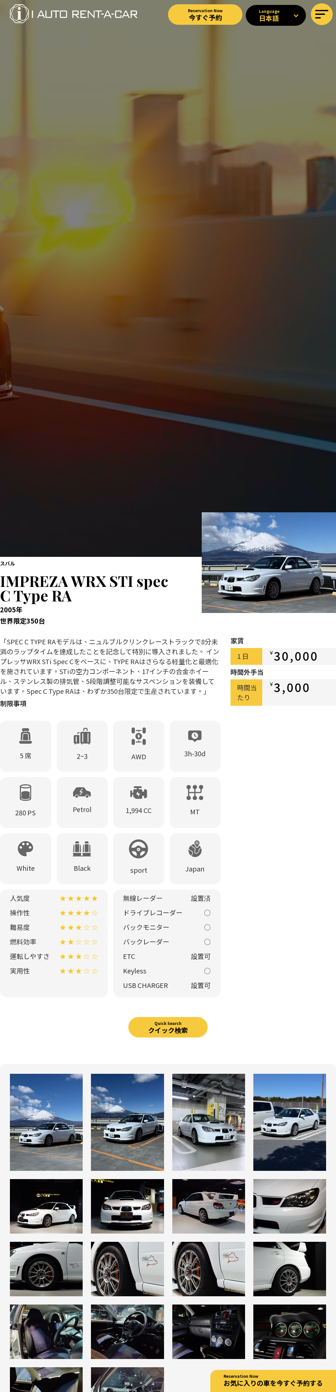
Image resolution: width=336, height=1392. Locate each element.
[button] (322, 14)
